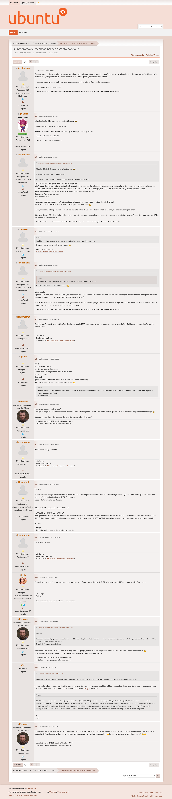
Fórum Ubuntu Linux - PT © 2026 (149, 792)
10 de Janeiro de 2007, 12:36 (49, 726)
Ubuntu (52, 792)
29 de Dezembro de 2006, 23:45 (49, 484)
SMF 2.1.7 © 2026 (16, 795)
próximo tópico (152, 55)
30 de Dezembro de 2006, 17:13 (50, 537)
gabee (24, 356)
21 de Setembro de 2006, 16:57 (48, 232)
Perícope (23, 401)
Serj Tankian (24, 68)
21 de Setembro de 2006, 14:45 (48, 157)
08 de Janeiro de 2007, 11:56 (49, 621)
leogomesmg (23, 316)
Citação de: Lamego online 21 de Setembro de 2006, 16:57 (55, 271)
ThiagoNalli (23, 482)
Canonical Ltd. (63, 792)
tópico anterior (138, 55)
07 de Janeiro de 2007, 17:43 (49, 577)
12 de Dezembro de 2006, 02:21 (49, 359)
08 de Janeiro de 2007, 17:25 (49, 667)
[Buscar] (148, 26)
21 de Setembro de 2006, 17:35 (48, 265)
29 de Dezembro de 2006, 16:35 (49, 404)
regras (87, 688)
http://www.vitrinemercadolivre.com (60, 340)
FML (23, 574)
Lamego (24, 229)
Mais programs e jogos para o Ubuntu (49, 252)
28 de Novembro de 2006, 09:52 (49, 319)
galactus (24, 113)
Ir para (125, 776)
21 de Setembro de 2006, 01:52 (44, 70)
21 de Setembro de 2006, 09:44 (48, 116)
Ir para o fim (17, 62)
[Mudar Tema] (38, 2)
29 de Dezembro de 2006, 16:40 (49, 444)
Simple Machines (30, 795)
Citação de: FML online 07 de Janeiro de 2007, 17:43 (53, 673)
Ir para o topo (18, 764)
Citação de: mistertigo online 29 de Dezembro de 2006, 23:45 (55, 628)
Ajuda (133, 796)
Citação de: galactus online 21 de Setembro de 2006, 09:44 (55, 163)
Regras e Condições (144, 796)
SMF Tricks (32, 788)
